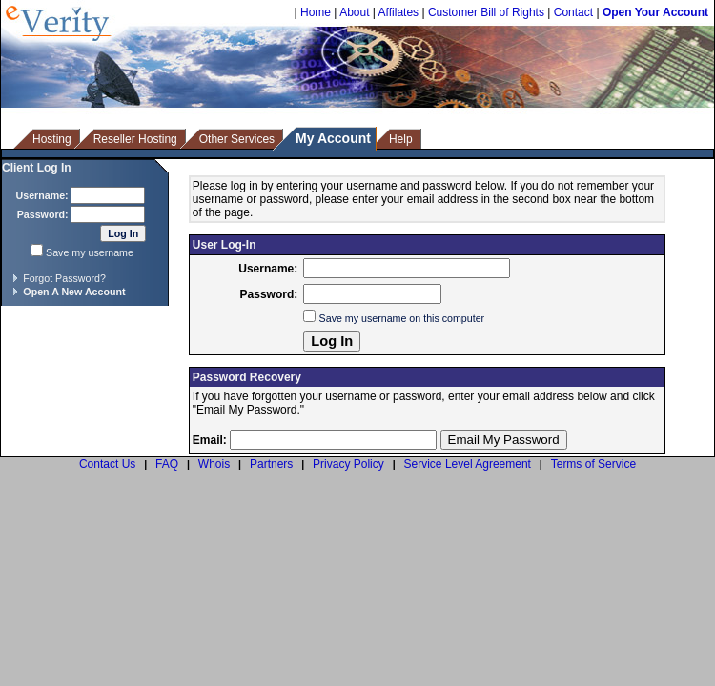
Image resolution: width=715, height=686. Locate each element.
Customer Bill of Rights (486, 12)
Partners (271, 464)
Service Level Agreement (467, 464)
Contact (573, 12)
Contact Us (107, 464)
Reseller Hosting (135, 139)
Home (315, 12)
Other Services (237, 139)
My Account (333, 138)
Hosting (52, 139)
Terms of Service (593, 464)
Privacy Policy (348, 464)
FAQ (166, 464)
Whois (214, 464)
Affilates (398, 12)
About (354, 12)
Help (401, 139)
